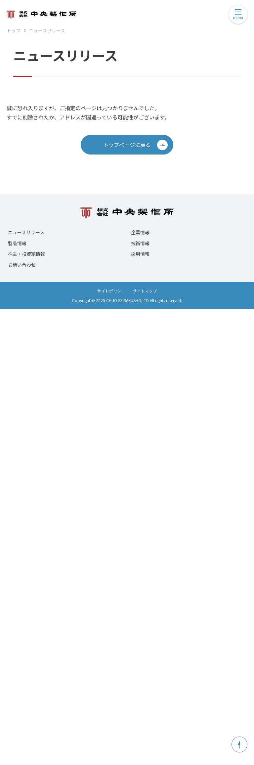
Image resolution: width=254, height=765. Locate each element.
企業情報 (140, 232)
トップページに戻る (135, 145)
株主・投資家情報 (26, 253)
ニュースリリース (47, 30)
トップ (14, 30)
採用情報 (140, 253)
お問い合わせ (22, 264)
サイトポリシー (111, 290)
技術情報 (140, 243)
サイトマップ (145, 290)
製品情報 (17, 243)
